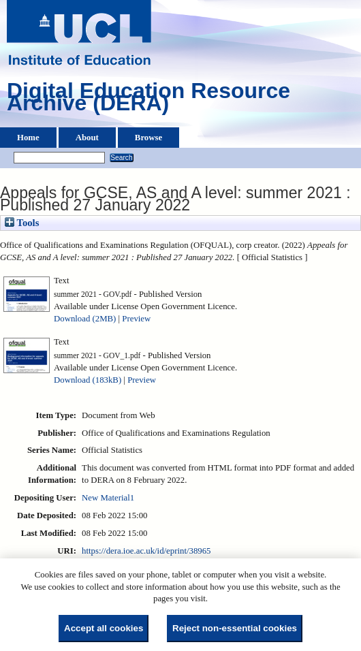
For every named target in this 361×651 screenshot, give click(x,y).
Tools (22, 222)
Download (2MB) (85, 318)
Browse (148, 137)
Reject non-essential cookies (234, 628)
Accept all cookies (103, 628)
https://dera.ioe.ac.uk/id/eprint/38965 (146, 551)
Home (28, 137)
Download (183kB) (87, 380)
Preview (136, 318)
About (87, 137)
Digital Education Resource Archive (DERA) (148, 100)
